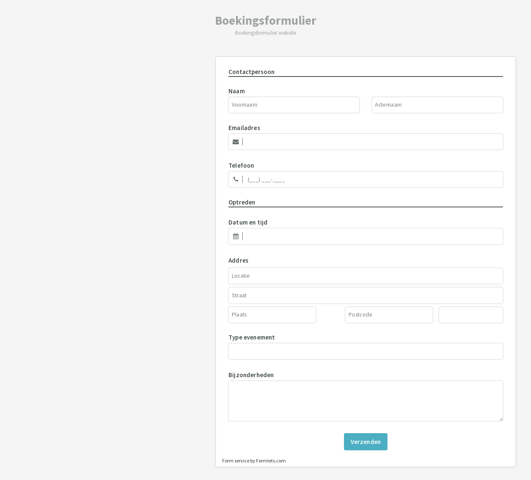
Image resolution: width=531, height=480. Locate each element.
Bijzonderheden (251, 375)
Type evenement (251, 337)
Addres (238, 260)
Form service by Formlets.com (254, 460)
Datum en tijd (247, 222)
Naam (236, 91)
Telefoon (241, 165)
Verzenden (366, 442)
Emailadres (244, 128)
